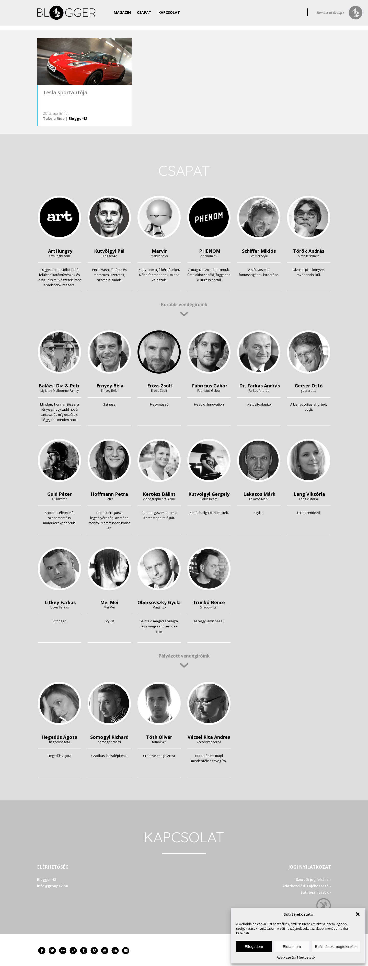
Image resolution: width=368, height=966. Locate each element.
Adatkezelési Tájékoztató (296, 957)
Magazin (122, 12)
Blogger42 (77, 118)
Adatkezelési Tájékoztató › (306, 885)
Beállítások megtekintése (336, 946)
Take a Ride (54, 118)
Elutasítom (292, 946)
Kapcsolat (169, 12)
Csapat (144, 12)
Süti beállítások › (316, 892)
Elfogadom (254, 946)
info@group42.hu (52, 885)
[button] (357, 914)
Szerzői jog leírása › (313, 879)
